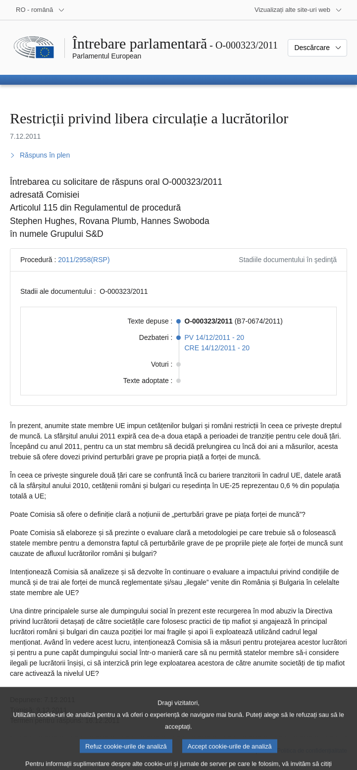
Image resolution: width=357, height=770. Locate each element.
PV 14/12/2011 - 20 (215, 337)
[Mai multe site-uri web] (298, 10)
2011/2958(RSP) (83, 260)
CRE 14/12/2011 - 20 (217, 348)
